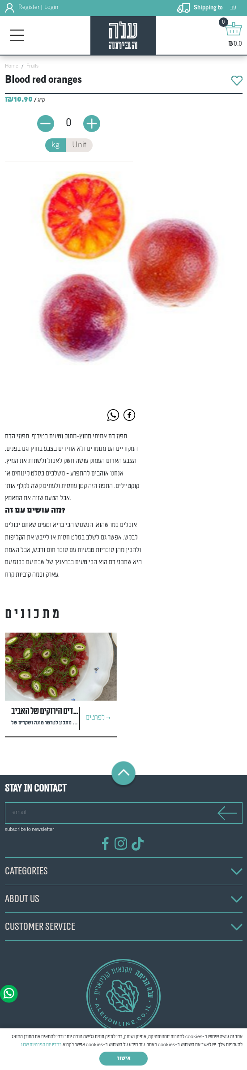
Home (11, 66)
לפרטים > (98, 718)
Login (51, 7)
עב (233, 8)
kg (55, 145)
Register (28, 7)
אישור (124, 1058)
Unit (79, 145)
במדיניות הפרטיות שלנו (41, 1045)
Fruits (32, 66)
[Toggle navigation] (17, 35)
